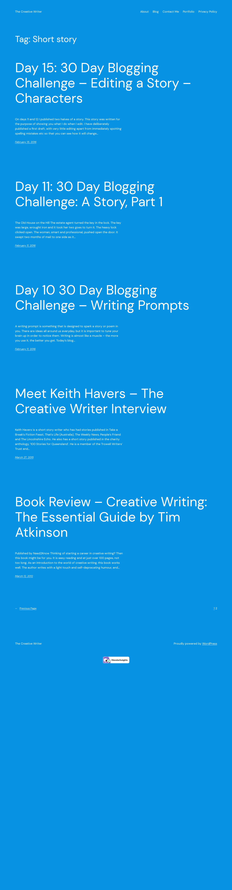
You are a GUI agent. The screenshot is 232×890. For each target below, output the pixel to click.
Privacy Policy (207, 12)
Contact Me (171, 12)
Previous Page (25, 608)
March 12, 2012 (24, 576)
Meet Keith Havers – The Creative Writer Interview (91, 401)
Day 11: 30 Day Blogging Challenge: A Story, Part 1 (89, 194)
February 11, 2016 (25, 245)
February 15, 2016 (25, 142)
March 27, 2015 (24, 457)
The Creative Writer (28, 12)
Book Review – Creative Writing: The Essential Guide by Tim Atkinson (111, 517)
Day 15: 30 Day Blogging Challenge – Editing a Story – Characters (103, 83)
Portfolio (188, 12)
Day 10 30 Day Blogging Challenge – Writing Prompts (102, 297)
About (144, 12)
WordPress (209, 644)
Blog (156, 12)
